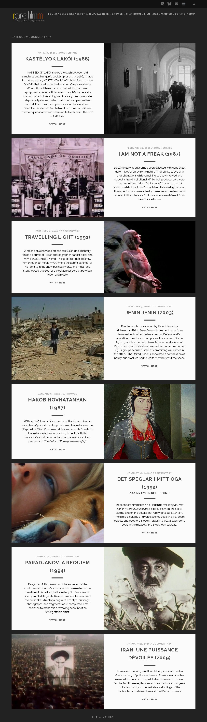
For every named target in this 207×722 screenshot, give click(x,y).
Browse (117, 14)
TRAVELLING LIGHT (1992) (57, 237)
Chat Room (133, 14)
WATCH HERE (57, 124)
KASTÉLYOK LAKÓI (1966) (57, 59)
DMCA (192, 14)
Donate (180, 14)
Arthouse (70, 394)
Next (111, 717)
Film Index (151, 14)
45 (104, 717)
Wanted (166, 14)
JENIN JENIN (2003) (149, 312)
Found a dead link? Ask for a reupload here (78, 14)
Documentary (67, 53)
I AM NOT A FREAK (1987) (150, 154)
